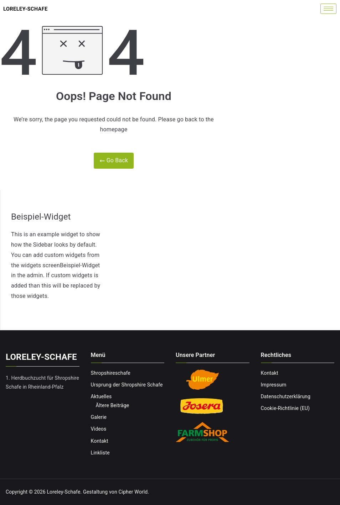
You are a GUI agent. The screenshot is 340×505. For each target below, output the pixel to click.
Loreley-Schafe (63, 492)
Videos (99, 429)
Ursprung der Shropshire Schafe (127, 385)
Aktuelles (101, 396)
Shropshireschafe (110, 373)
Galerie (99, 417)
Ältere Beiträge (112, 405)
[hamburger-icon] (328, 9)
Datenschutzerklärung (285, 396)
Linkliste (100, 453)
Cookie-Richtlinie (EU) (285, 408)
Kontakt (99, 441)
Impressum (274, 385)
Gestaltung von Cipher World (115, 492)
